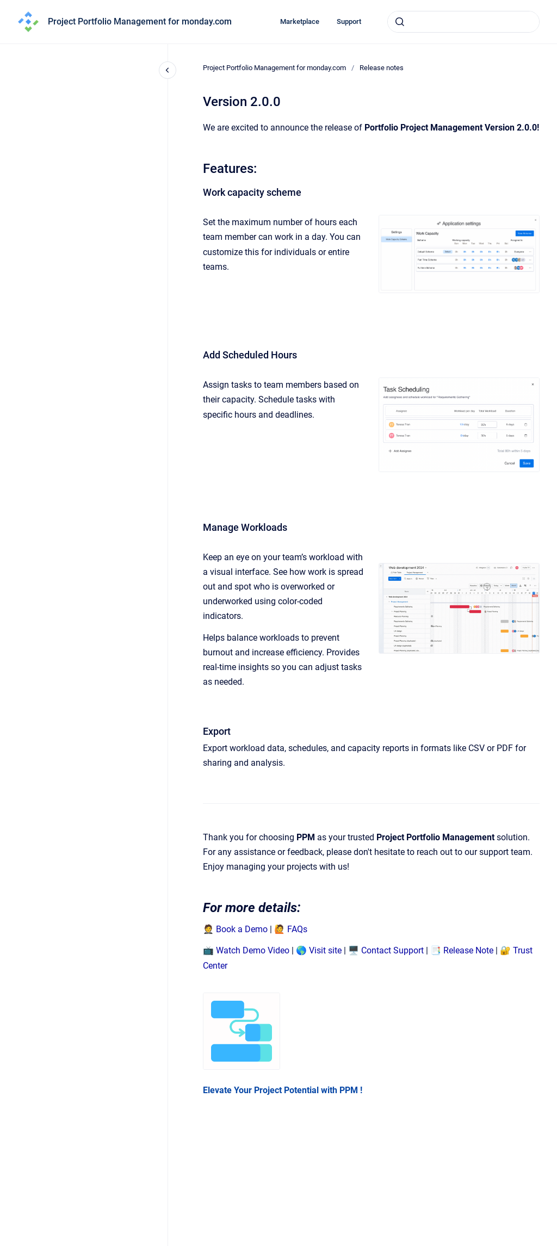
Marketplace (299, 21)
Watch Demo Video (252, 950)
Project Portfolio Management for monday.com (140, 21)
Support (349, 21)
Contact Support (392, 950)
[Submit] (400, 21)
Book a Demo (242, 929)
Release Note (468, 950)
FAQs (297, 929)
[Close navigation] (167, 70)
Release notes (382, 68)
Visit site (325, 950)
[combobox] (463, 21)
